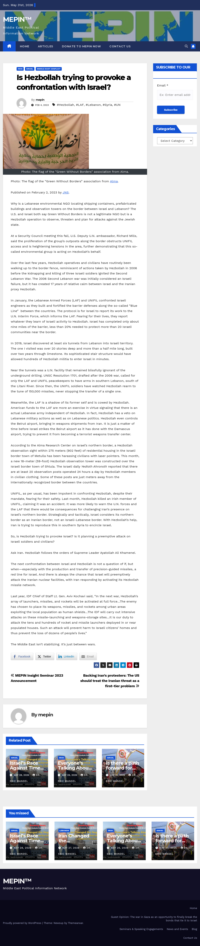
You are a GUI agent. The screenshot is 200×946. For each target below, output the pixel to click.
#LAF (80, 105)
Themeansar (75, 923)
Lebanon (64, 830)
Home (24, 46)
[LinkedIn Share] (66, 656)
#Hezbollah (65, 105)
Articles (45, 46)
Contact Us (120, 46)
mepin (40, 100)
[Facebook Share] (22, 656)
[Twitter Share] (44, 656)
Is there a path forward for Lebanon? (122, 768)
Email (162, 85)
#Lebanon (93, 105)
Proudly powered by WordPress (22, 923)
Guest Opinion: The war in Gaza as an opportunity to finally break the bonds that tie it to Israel (154, 918)
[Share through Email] (88, 656)
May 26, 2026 (120, 847)
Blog (194, 929)
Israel (29, 69)
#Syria (107, 105)
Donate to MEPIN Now (81, 46)
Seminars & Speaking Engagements (141, 929)
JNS (65, 192)
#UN (117, 105)
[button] (186, 46)
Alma (114, 181)
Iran (20, 69)
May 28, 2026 (23, 847)
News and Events (177, 929)
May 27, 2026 (71, 847)
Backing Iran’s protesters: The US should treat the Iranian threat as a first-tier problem (109, 680)
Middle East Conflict (49, 69)
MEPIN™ (17, 19)
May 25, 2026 (168, 847)
